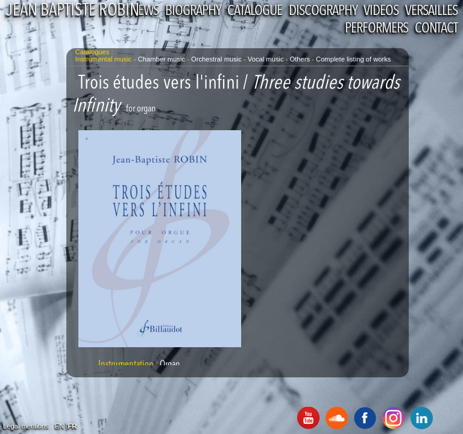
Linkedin (422, 418)
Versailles (431, 11)
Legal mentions (26, 426)
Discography (323, 11)
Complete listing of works (353, 59)
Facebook (365, 418)
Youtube (308, 418)
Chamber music (161, 59)
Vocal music (266, 59)
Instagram (393, 418)
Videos (381, 11)
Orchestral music (216, 59)
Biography (193, 11)
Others (301, 59)
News (145, 11)
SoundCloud (337, 418)
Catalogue (254, 11)
